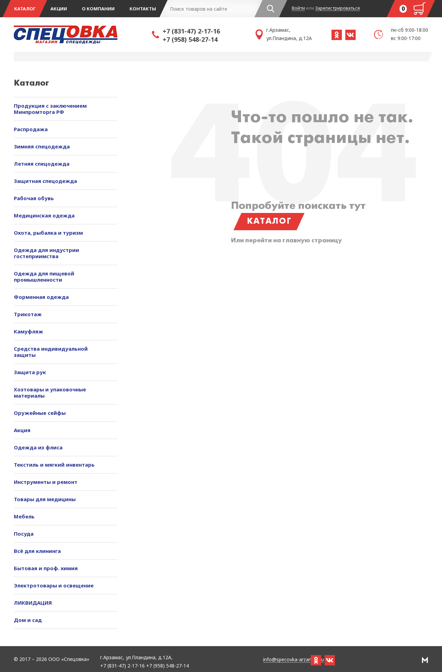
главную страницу (312, 241)
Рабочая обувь (34, 198)
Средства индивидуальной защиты (51, 351)
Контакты (142, 9)
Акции (58, 9)
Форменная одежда (41, 296)
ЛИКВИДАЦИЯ (33, 602)
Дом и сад (28, 619)
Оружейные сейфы (40, 412)
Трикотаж (28, 314)
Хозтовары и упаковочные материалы (50, 392)
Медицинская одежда (44, 215)
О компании (98, 9)
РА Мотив (425, 660)
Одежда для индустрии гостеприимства (46, 253)
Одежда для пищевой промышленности (44, 276)
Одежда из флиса (38, 447)
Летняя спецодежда (41, 163)
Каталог (25, 9)
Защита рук (30, 372)
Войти (298, 8)
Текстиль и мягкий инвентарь (54, 464)
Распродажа (31, 129)
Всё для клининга (37, 550)
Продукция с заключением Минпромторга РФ (50, 108)
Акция (22, 430)
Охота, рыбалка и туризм (48, 232)
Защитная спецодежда (45, 180)
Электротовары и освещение (54, 585)
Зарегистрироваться (337, 8)
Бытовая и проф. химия (46, 568)
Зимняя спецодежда (42, 146)
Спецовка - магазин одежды (83, 34)
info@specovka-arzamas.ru (293, 660)
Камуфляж (28, 331)
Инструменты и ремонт (45, 481)
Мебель (24, 516)
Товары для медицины (45, 499)
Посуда (23, 533)
